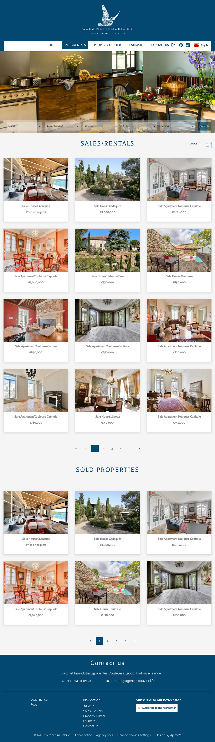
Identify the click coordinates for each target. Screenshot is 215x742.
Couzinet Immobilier (75, 673)
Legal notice (83, 735)
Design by (168, 735)
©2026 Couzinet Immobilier (52, 735)
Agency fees (104, 735)
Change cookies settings (134, 735)
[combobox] (24, 126)
